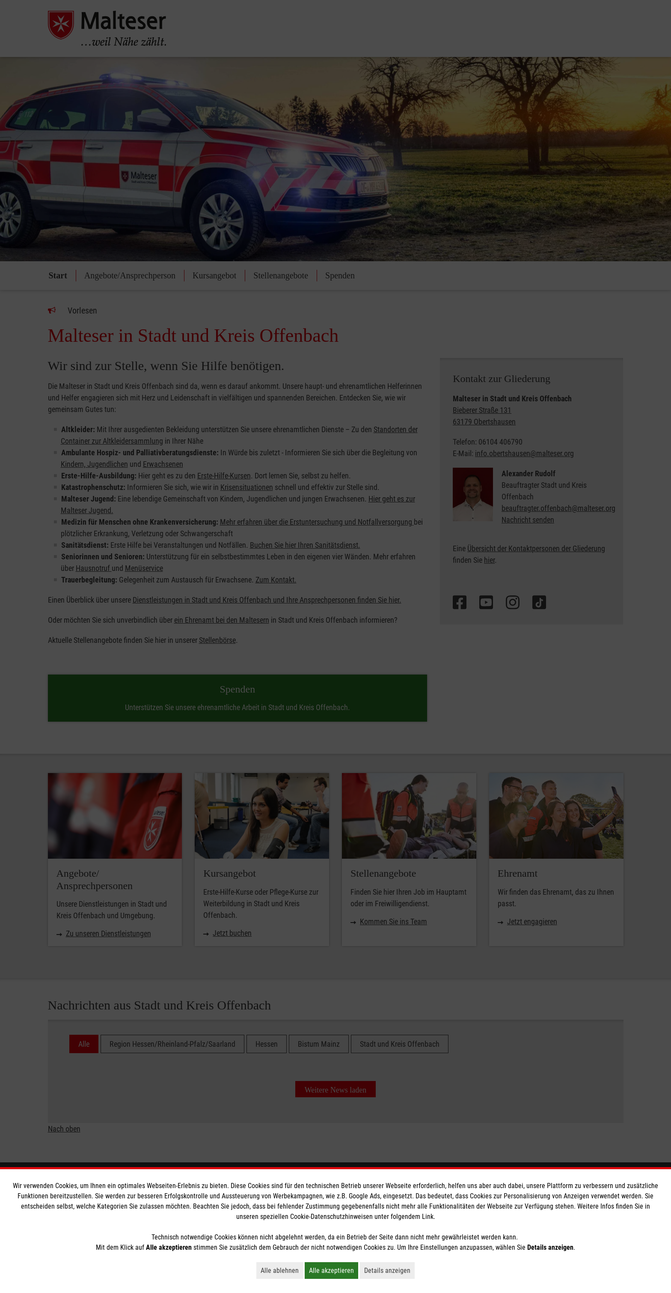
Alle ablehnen (282, 1270)
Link (427, 1216)
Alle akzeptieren (333, 1270)
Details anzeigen (389, 1270)
